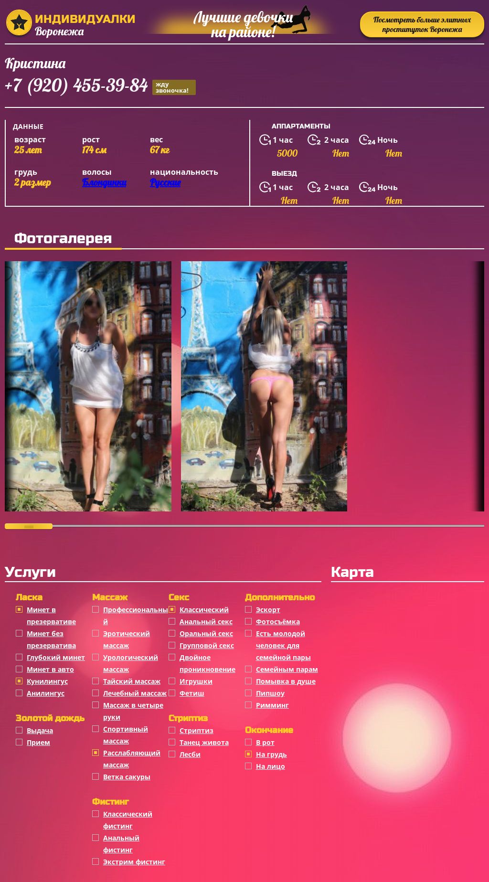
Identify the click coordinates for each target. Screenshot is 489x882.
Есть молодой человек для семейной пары (283, 645)
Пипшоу (270, 693)
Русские (165, 182)
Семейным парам (287, 669)
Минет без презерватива (51, 639)
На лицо (270, 766)
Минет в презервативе (51, 615)
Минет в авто (50, 669)
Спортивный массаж (125, 734)
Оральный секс (206, 633)
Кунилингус (47, 681)
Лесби (190, 754)
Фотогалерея (63, 238)
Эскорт (268, 609)
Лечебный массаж (135, 693)
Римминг (272, 705)
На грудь (271, 754)
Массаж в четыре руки (133, 711)
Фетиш (192, 693)
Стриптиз (196, 730)
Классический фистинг (127, 819)
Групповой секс (207, 645)
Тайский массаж (131, 681)
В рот (265, 742)
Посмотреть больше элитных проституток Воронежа (422, 24)
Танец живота (204, 742)
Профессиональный (135, 615)
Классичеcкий (204, 609)
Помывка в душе (286, 681)
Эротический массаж (126, 639)
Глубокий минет (56, 657)
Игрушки (196, 681)
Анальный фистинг (121, 843)
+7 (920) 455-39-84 (100, 86)
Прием (38, 742)
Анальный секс (206, 621)
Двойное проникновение (207, 663)
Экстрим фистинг (134, 861)
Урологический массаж (130, 663)
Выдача (40, 730)
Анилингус (45, 693)
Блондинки (104, 182)
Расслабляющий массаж (131, 758)
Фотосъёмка (278, 621)
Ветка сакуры (126, 776)
